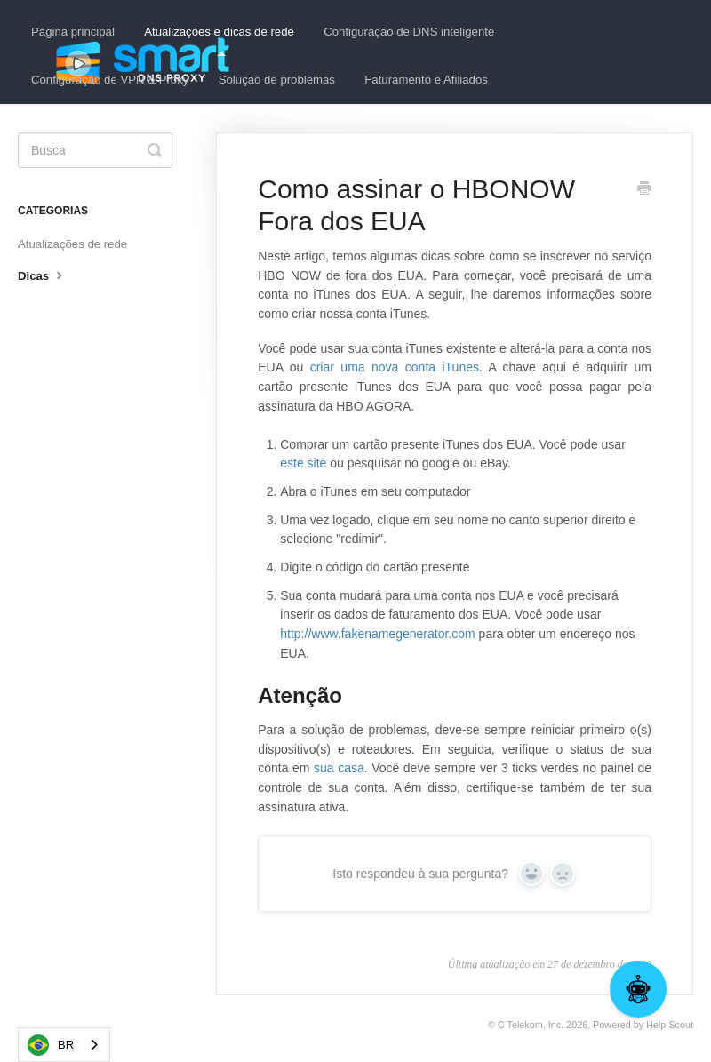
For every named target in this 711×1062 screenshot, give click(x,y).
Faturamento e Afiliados (426, 79)
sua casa (339, 768)
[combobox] (64, 1044)
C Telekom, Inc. (530, 1024)
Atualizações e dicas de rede (219, 40)
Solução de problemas (277, 79)
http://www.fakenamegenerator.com (377, 634)
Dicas (42, 275)
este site (305, 463)
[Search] (95, 150)
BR (51, 1045)
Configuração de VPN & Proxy (109, 79)
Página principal (73, 31)
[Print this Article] (644, 190)
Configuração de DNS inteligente (409, 31)
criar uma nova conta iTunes (394, 367)
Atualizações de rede (72, 244)
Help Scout (669, 1024)
